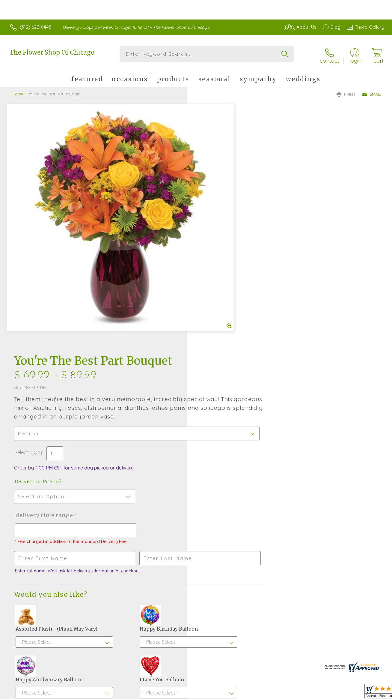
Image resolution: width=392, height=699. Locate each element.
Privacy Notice (287, 692)
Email (371, 91)
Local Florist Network (330, 692)
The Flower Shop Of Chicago (52, 52)
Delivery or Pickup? (220, 236)
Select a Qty (210, 207)
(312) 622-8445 (35, 27)
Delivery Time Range (226, 269)
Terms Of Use (251, 692)
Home (18, 91)
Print (346, 91)
